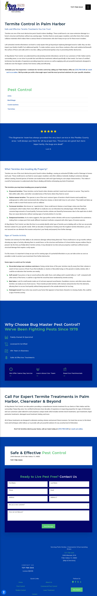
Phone (11, 490)
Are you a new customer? (17, 505)
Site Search (76, 590)
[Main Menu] (88, 7)
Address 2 (54, 498)
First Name (12, 483)
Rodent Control (21, 590)
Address (11, 498)
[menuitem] (48, 96)
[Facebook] (75, 582)
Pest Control (20, 586)
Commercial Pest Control (49, 586)
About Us (49, 582)
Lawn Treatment (48, 590)
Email (52, 490)
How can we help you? (16, 512)
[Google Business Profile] (73, 582)
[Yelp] (78, 582)
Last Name (54, 483)
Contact (34, 594)
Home (21, 582)
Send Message (48, 526)
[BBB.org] (80, 582)
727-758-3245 (77, 7)
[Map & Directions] (69, 561)
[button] (3, 592)
